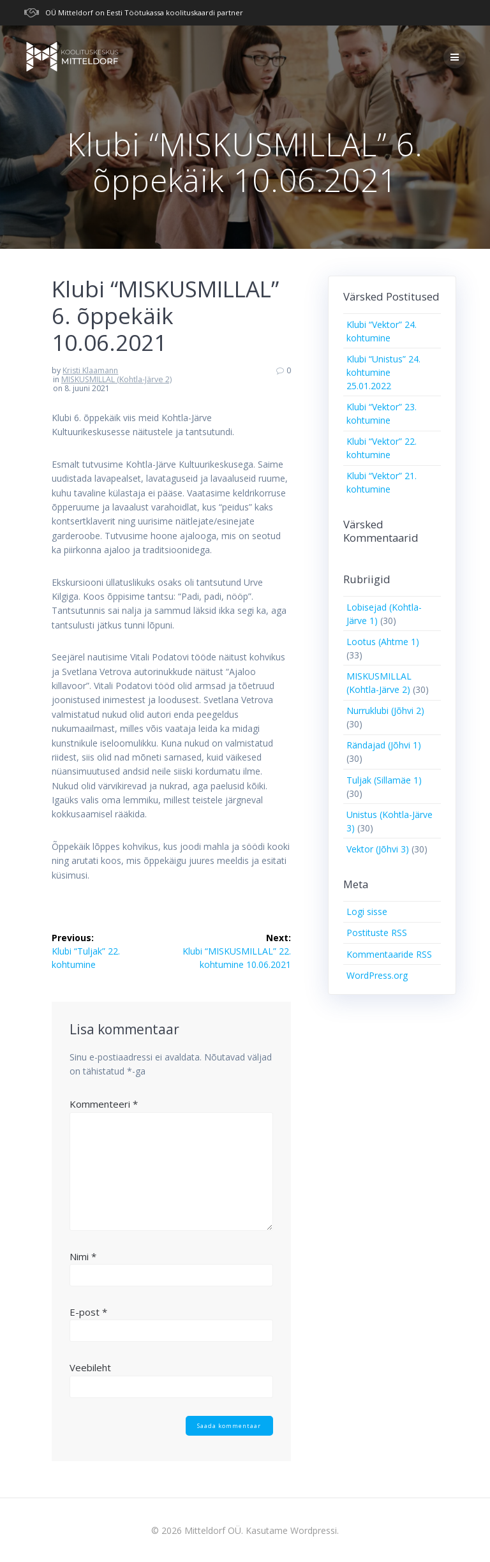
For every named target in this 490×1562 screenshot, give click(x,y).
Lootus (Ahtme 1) (382, 642)
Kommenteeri (104, 1103)
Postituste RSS (376, 932)
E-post (88, 1311)
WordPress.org (377, 975)
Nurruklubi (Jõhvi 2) (385, 710)
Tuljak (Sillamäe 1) (384, 780)
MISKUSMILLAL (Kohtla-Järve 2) (116, 379)
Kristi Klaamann (90, 370)
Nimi (83, 1256)
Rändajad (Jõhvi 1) (383, 745)
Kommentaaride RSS (389, 954)
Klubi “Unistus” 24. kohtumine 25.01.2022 (383, 372)
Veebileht (90, 1367)
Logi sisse (366, 911)
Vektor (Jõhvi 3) (377, 849)
